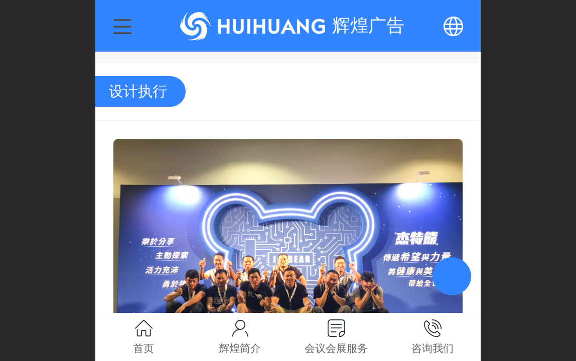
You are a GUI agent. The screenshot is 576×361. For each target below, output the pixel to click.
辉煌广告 (368, 25)
